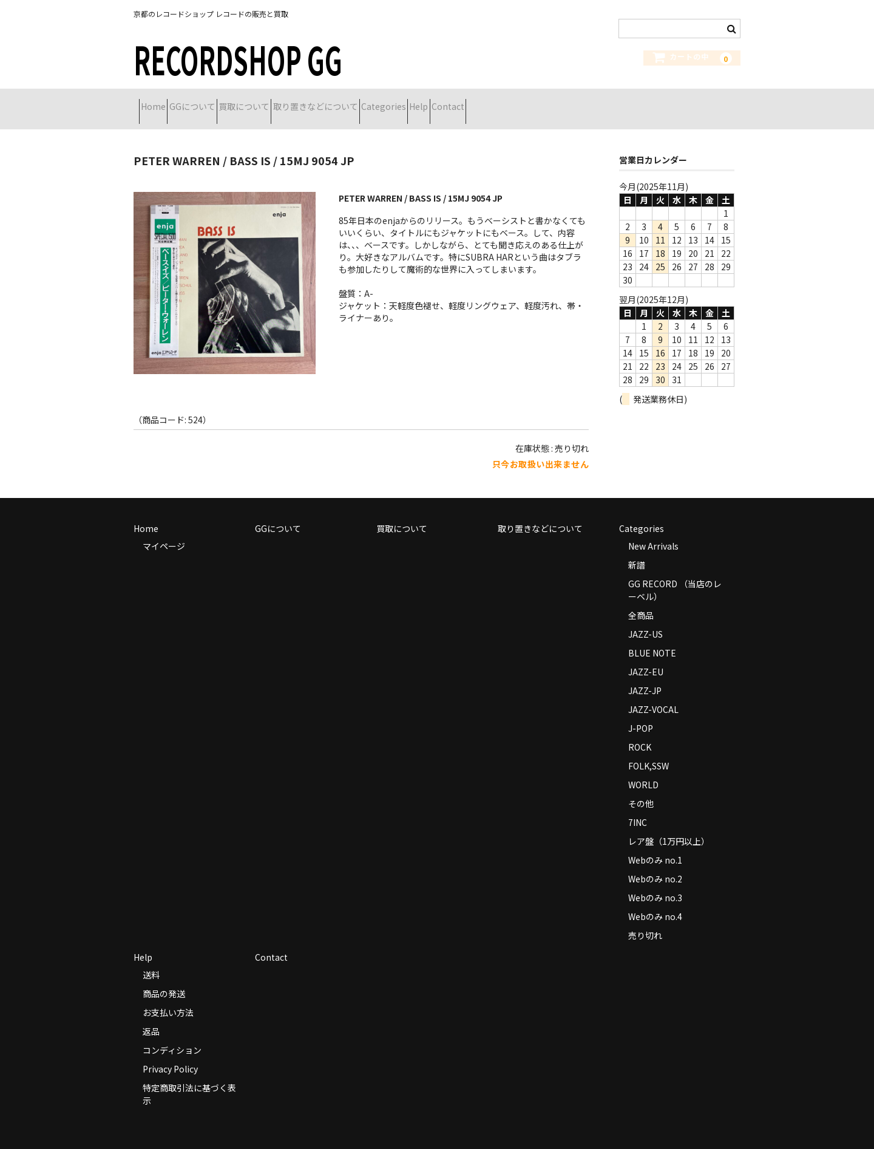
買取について (292, 101)
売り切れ (645, 920)
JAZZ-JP (645, 675)
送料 (151, 959)
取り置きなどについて (385, 101)
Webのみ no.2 (655, 863)
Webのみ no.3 (655, 882)
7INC (637, 807)
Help (532, 101)
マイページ (164, 531)
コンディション (172, 1035)
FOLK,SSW (648, 751)
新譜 (636, 550)
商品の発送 (164, 978)
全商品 (641, 600)
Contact (582, 101)
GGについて (219, 101)
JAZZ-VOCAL (653, 694)
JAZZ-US (645, 619)
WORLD (643, 769)
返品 (151, 1016)
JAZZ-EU (645, 656)
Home (158, 101)
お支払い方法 (168, 997)
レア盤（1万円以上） (669, 826)
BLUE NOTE (652, 638)
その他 (641, 788)
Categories (475, 101)
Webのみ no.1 (655, 845)
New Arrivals (653, 531)
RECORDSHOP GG (238, 58)
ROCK (639, 732)
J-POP (640, 713)
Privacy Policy (170, 1054)
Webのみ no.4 (655, 901)
